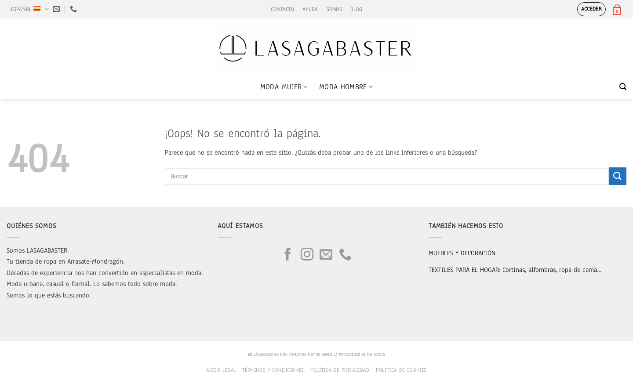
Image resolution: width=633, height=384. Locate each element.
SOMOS (334, 9)
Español (30, 9)
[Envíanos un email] (326, 255)
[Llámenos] (345, 255)
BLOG (356, 9)
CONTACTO (282, 9)
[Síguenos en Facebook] (287, 255)
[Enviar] (617, 176)
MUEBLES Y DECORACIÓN (462, 253)
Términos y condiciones (273, 369)
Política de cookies (401, 369)
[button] (591, 9)
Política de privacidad (339, 369)
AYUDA (310, 9)
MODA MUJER (284, 87)
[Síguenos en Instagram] (307, 255)
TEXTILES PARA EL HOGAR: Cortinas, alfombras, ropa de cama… (515, 269)
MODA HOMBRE (346, 87)
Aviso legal (221, 369)
